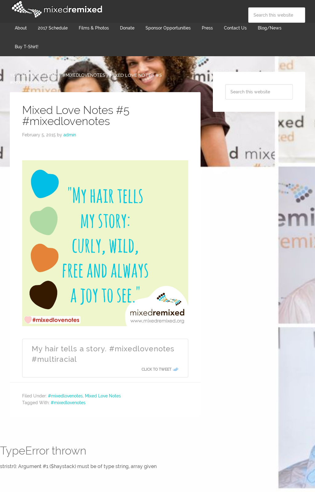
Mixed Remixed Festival (56, 9)
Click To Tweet (156, 369)
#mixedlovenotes (65, 395)
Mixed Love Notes (103, 395)
